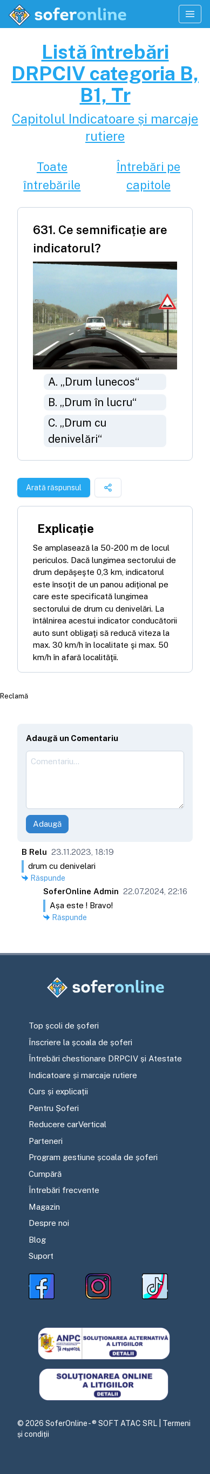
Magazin (44, 1206)
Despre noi (49, 1223)
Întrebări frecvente (64, 1190)
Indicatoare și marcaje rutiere (83, 1075)
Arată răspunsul (54, 487)
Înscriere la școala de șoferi (80, 1042)
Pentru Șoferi (54, 1108)
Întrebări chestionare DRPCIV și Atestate (105, 1058)
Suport (41, 1255)
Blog (37, 1239)
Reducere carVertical (67, 1124)
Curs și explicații (58, 1091)
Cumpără (45, 1173)
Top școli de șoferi (64, 1025)
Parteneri (46, 1141)
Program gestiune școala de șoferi (93, 1157)
